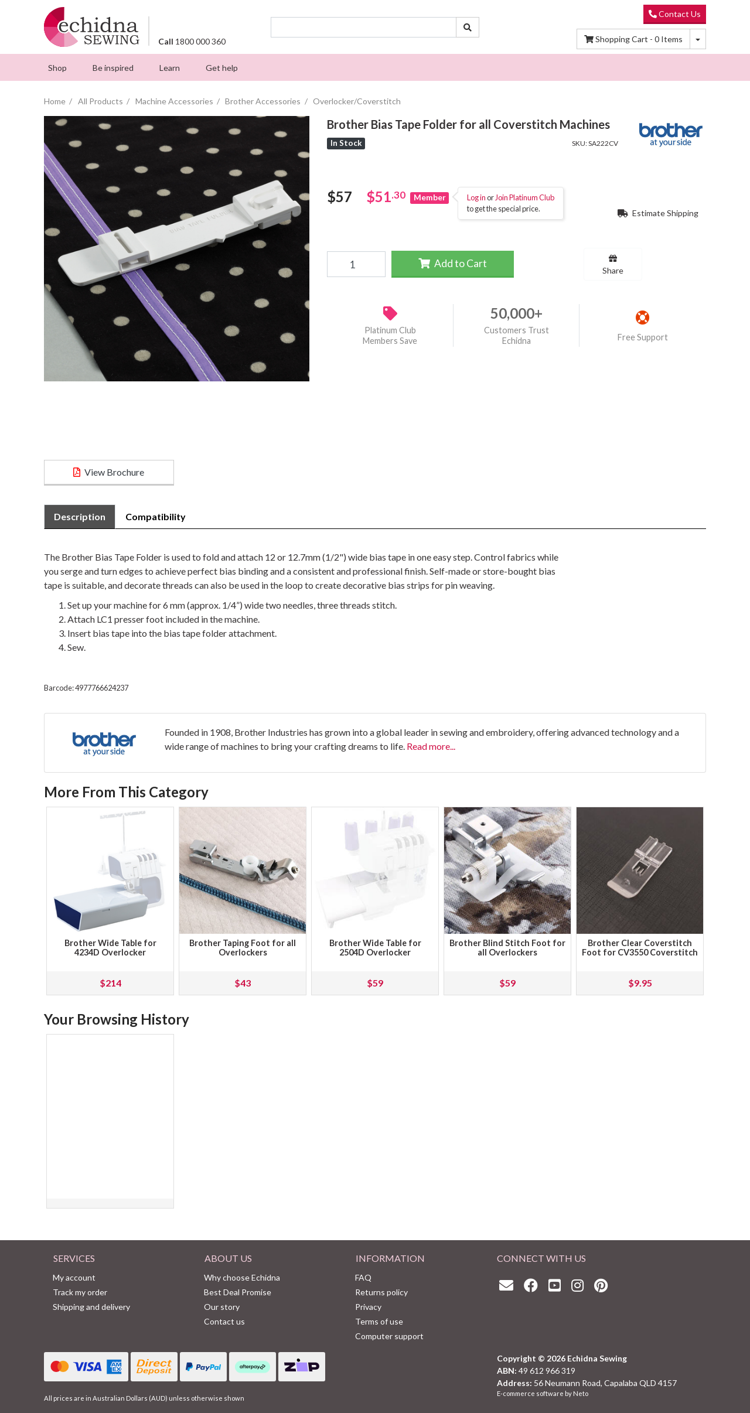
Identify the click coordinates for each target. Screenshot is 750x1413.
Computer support (389, 1336)
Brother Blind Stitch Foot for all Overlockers (507, 947)
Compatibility (155, 516)
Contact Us (675, 14)
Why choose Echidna (242, 1277)
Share (612, 264)
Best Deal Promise (237, 1292)
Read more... (431, 746)
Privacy (368, 1307)
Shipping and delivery (91, 1307)
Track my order (80, 1292)
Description (79, 516)
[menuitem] (57, 67)
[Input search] (364, 27)
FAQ (363, 1277)
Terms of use (379, 1321)
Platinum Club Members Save (390, 335)
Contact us (224, 1321)
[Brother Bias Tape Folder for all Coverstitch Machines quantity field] (356, 264)
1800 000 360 (192, 41)
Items (633, 39)
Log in (476, 197)
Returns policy (381, 1292)
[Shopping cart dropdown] (698, 39)
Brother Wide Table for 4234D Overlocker (110, 947)
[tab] (79, 516)
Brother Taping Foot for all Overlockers (242, 947)
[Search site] (467, 27)
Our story (222, 1307)
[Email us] (509, 1285)
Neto (580, 1393)
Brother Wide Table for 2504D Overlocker (375, 947)
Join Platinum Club (524, 197)
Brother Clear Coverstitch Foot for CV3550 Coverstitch (640, 947)
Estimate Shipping (658, 213)
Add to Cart (452, 263)
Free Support (643, 337)
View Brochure (108, 471)
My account (74, 1277)
